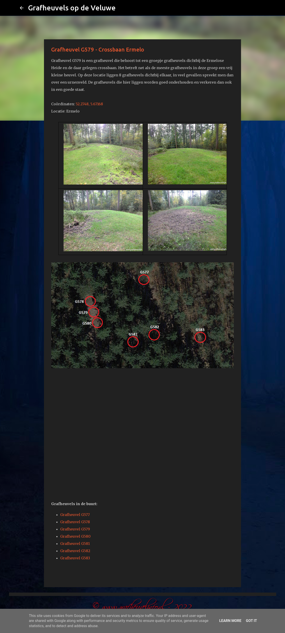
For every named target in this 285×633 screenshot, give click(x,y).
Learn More (230, 621)
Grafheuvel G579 (75, 529)
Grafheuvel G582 (75, 551)
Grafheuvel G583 (75, 558)
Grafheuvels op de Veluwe (72, 8)
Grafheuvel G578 (75, 522)
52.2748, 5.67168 (89, 104)
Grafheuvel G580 (75, 536)
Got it (251, 621)
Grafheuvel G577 (75, 514)
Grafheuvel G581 (75, 543)
